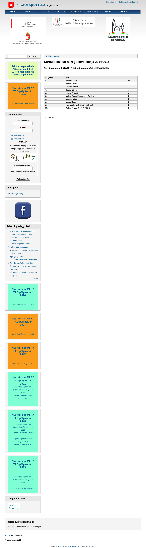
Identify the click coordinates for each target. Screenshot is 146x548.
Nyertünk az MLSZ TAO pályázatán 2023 (23, 321)
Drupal (7, 535)
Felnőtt (41, 12)
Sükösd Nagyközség (15, 194)
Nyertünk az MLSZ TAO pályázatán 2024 (23, 292)
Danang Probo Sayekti (74, 546)
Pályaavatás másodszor (19, 247)
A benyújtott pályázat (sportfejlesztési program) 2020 (23, 427)
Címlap (13, 12)
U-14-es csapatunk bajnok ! (20, 244)
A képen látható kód (23, 166)
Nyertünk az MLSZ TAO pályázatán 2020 (23, 418)
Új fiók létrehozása (17, 135)
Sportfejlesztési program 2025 (23, 104)
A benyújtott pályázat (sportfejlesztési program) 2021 (23, 389)
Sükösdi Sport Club (31, 5)
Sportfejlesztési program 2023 (23, 334)
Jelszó (23, 128)
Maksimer (92, 546)
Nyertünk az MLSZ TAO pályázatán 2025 (23, 91)
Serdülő (74, 12)
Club (121, 12)
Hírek (27, 12)
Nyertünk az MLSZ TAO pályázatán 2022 (23, 351)
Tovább (35, 279)
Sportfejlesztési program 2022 (23, 364)
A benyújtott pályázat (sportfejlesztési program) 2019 (23, 479)
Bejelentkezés (111, 2)
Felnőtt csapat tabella (23, 66)
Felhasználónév (23, 120)
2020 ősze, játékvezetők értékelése (23, 260)
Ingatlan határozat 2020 (23, 444)
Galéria (107, 12)
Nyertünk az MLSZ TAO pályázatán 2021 (23, 380)
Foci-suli (90, 12)
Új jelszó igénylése (17, 139)
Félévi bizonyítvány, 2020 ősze (21, 263)
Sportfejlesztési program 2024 (23, 305)
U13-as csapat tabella (23, 69)
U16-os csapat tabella (23, 74)
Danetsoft (61, 546)
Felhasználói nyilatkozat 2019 (23, 488)
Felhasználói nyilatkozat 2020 (23, 433)
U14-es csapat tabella (23, 72)
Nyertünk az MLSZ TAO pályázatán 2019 (23, 464)
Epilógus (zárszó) (16, 257)
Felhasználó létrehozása (128, 2)
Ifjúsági (57, 12)
